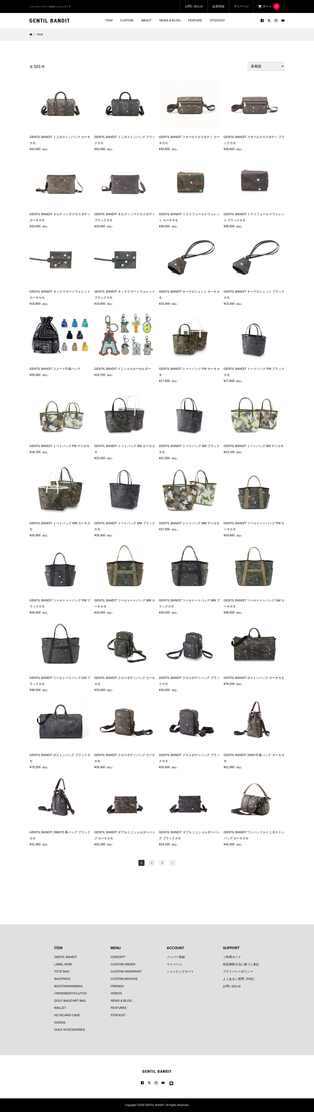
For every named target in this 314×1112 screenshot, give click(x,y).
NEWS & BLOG (170, 20)
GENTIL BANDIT (65, 957)
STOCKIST (217, 20)
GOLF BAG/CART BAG (70, 1000)
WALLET (60, 1007)
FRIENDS (117, 986)
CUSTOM (126, 20)
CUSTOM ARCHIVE (124, 979)
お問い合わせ (194, 6)
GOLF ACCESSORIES (69, 1029)
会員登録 (218, 6)
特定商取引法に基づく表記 (241, 964)
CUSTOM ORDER (123, 964)
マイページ (241, 6)
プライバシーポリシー (238, 971)
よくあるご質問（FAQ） (239, 979)
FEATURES (119, 1007)
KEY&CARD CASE (67, 1015)
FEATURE (195, 20)
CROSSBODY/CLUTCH (70, 993)
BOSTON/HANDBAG (68, 986)
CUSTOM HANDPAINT (126, 971)
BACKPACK (62, 979)
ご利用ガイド (232, 957)
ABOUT (146, 20)
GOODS (59, 1022)
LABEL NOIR (63, 964)
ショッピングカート (180, 971)
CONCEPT (118, 957)
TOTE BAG (62, 971)
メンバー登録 (176, 957)
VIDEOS (116, 993)
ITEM (108, 20)
